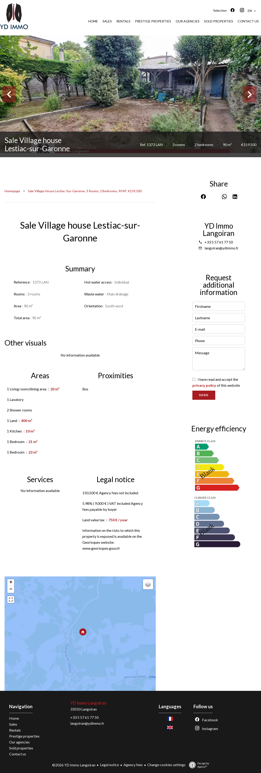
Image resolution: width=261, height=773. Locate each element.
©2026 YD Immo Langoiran (73, 765)
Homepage (12, 191)
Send (203, 395)
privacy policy (204, 385)
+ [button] (10, 582)
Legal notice (109, 764)
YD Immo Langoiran (218, 229)
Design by (198, 765)
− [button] (10, 589)
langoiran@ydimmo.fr (221, 248)
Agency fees (133, 764)
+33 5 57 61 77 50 (218, 242)
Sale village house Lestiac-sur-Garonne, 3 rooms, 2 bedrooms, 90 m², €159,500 (85, 191)
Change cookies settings (166, 764)
